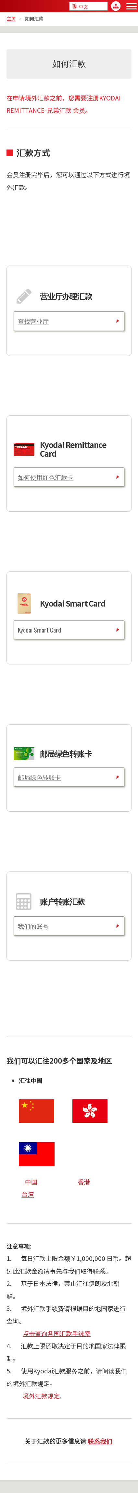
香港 (84, 1181)
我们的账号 (33, 926)
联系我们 (100, 1441)
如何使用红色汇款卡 (45, 477)
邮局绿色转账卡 (39, 777)
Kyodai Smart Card (39, 630)
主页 (11, 18)
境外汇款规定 (41, 1395)
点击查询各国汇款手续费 (57, 1333)
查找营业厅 (33, 321)
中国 (31, 1181)
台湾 (27, 1194)
